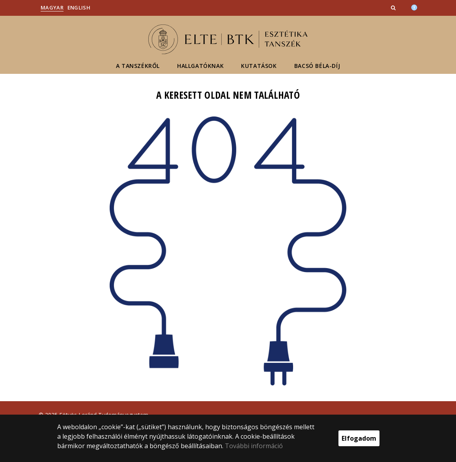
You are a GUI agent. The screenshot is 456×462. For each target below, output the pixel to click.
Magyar (52, 7)
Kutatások (259, 65)
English (78, 7)
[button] (394, 7)
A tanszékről (138, 65)
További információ (254, 445)
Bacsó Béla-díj (317, 65)
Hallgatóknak (200, 65)
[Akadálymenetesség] (414, 6)
